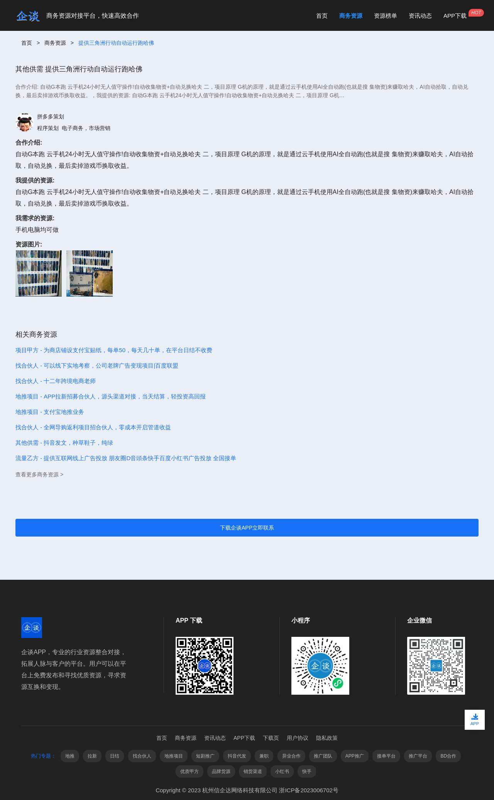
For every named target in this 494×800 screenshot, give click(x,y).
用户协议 (297, 738)
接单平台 (386, 756)
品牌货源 (221, 771)
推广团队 (323, 756)
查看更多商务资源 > (39, 474)
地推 (69, 756)
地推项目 (173, 756)
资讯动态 (420, 15)
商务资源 (350, 15)
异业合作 (291, 756)
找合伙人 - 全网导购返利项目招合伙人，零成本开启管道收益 (93, 427)
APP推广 (354, 756)
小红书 (282, 771)
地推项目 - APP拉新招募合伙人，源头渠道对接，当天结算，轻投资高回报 (110, 396)
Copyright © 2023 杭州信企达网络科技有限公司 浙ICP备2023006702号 (247, 790)
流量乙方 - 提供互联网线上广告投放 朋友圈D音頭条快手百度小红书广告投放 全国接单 (126, 458)
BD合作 (448, 756)
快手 (306, 771)
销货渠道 (253, 771)
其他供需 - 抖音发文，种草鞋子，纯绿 (64, 442)
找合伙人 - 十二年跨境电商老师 (55, 381)
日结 (114, 756)
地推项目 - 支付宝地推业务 (49, 411)
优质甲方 (189, 771)
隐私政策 (327, 738)
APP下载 (455, 15)
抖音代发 (237, 756)
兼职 (264, 756)
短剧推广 (205, 756)
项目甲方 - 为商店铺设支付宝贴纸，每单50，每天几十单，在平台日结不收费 (113, 350)
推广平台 (418, 756)
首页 (322, 15)
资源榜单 (385, 15)
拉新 (92, 756)
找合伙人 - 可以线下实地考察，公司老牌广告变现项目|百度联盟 (96, 365)
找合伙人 (142, 756)
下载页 (271, 738)
